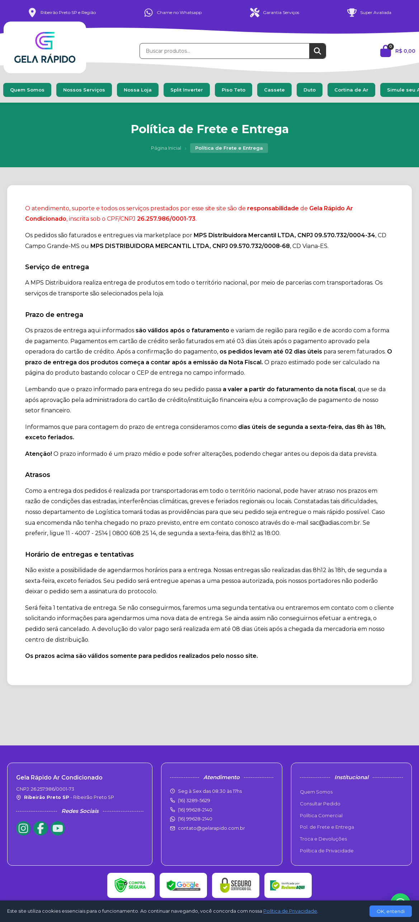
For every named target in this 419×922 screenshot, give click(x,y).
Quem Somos (27, 90)
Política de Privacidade (327, 850)
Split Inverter (186, 90)
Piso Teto (233, 90)
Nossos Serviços (84, 90)
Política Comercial (321, 815)
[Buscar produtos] (224, 51)
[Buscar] (317, 50)
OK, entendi (391, 911)
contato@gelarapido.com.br (211, 828)
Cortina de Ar (351, 90)
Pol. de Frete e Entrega (327, 827)
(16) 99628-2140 (195, 819)
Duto (309, 90)
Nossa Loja (138, 90)
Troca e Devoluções (323, 839)
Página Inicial (166, 148)
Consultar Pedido (320, 803)
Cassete (274, 90)
